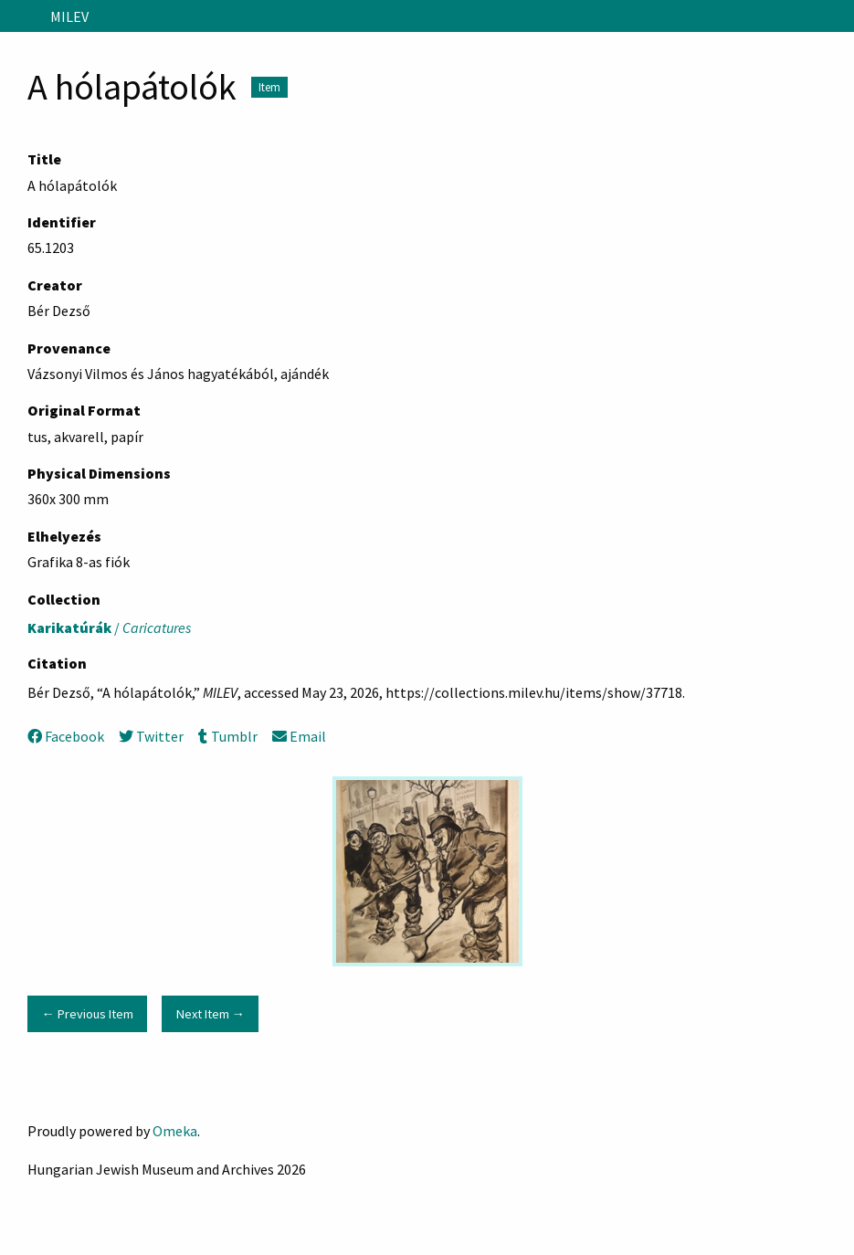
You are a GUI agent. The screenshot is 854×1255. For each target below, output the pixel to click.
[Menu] (21, 16)
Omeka (175, 1131)
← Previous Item (86, 1014)
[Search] (838, 16)
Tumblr (227, 736)
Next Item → (210, 1014)
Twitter (151, 736)
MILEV (69, 16)
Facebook (65, 736)
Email (299, 736)
